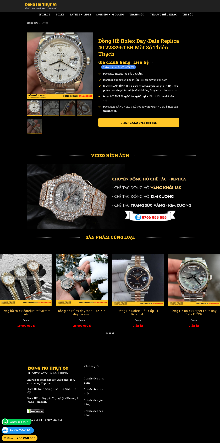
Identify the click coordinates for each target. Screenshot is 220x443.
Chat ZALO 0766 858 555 (138, 123)
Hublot (44, 14)
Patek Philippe (80, 14)
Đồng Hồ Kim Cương (110, 14)
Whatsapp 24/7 (19, 422)
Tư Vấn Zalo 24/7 (20, 430)
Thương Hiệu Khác (163, 14)
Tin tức (187, 14)
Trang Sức (137, 14)
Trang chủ (32, 22)
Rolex (60, 14)
